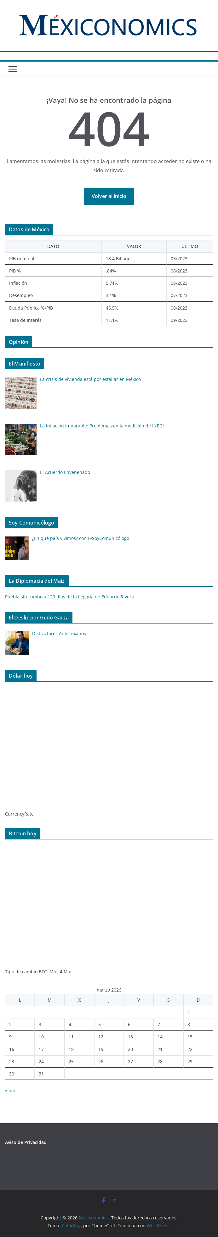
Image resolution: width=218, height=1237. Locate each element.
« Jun (10, 1090)
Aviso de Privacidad (26, 1142)
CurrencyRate (19, 814)
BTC (43, 972)
